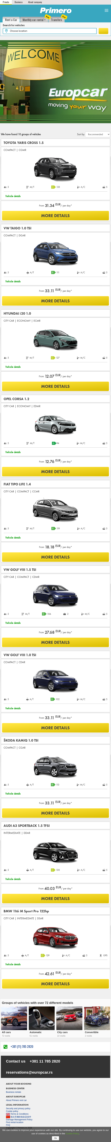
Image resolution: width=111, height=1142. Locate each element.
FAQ (8, 1125)
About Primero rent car (16, 1100)
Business (19, 2)
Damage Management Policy (19, 1119)
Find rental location (14, 1122)
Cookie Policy (72, 1133)
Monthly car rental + (35, 19)
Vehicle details (13, 196)
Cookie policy (12, 1111)
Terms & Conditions (17, 1114)
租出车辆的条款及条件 (18, 1117)
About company (35, 2)
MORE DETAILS (55, 215)
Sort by (80, 134)
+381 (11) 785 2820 (18, 1046)
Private (6, 2)
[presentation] (1, 1017)
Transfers (58, 19)
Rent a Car (11, 20)
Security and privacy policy (18, 1108)
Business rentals (13, 1092)
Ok (55, 1138)
